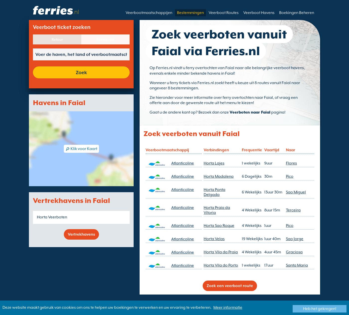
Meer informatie (227, 307)
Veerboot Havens (258, 12)
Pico (289, 176)
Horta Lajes (214, 163)
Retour (57, 39)
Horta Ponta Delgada (214, 192)
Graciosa (294, 252)
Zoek (81, 72)
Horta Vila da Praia (221, 252)
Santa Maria (297, 265)
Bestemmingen (190, 12)
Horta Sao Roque (219, 225)
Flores (291, 163)
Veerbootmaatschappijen (149, 12)
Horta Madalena (219, 176)
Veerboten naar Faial (250, 112)
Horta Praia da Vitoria (217, 210)
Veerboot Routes (224, 12)
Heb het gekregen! (319, 309)
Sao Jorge (294, 239)
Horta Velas (214, 239)
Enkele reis (105, 39)
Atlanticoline (182, 163)
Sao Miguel (296, 192)
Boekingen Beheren (296, 12)
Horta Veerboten (52, 217)
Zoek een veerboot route (230, 286)
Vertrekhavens (81, 234)
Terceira (293, 210)
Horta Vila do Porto (221, 265)
